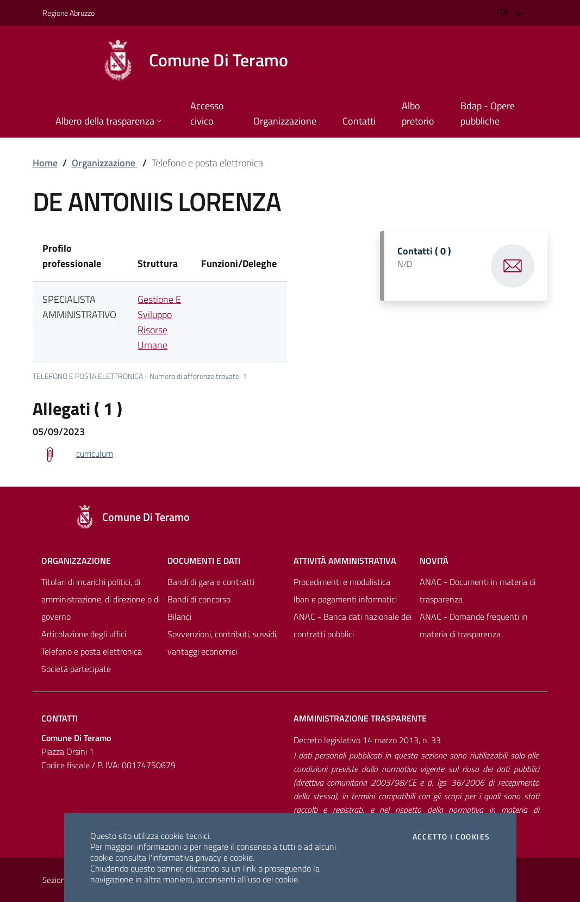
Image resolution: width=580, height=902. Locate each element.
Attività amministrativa (345, 560)
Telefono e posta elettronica (91, 651)
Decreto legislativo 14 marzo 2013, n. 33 (367, 740)
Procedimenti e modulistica (342, 581)
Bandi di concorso (198, 599)
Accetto (451, 837)
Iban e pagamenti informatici (345, 599)
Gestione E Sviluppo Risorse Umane (159, 322)
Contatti (59, 718)
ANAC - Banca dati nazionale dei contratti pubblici (352, 625)
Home (45, 162)
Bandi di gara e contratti (210, 581)
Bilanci (179, 616)
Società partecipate (76, 668)
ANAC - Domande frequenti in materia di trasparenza (474, 625)
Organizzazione (105, 162)
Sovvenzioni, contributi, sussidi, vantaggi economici (222, 642)
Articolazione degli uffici (83, 633)
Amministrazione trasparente (360, 718)
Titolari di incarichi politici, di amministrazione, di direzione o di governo (100, 599)
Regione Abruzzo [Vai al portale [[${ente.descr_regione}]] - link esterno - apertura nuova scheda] (68, 12)
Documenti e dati (203, 560)
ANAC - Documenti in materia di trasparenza (477, 590)
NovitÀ (434, 560)
